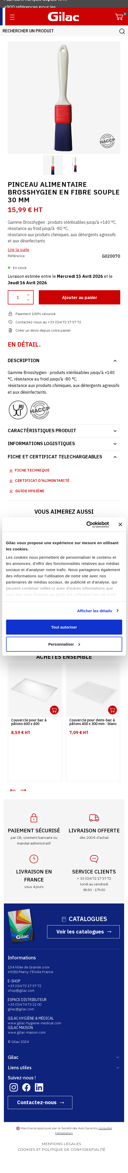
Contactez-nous (37, 1102)
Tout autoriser (64, 627)
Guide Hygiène (26, 491)
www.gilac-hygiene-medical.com (34, 1023)
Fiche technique (32, 470)
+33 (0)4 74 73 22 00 (24, 1004)
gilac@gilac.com (21, 1009)
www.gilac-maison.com (27, 1032)
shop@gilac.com (21, 990)
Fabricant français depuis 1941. (36, 3)
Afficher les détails (94, 610)
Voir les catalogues (80, 931)
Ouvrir (54, 710)
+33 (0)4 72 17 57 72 (24, 985)
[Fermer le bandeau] (120, 524)
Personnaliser (64, 644)
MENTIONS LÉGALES (61, 1143)
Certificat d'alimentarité (42, 480)
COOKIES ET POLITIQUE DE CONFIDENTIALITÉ (62, 1149)
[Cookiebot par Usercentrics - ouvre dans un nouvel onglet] (86, 524)
